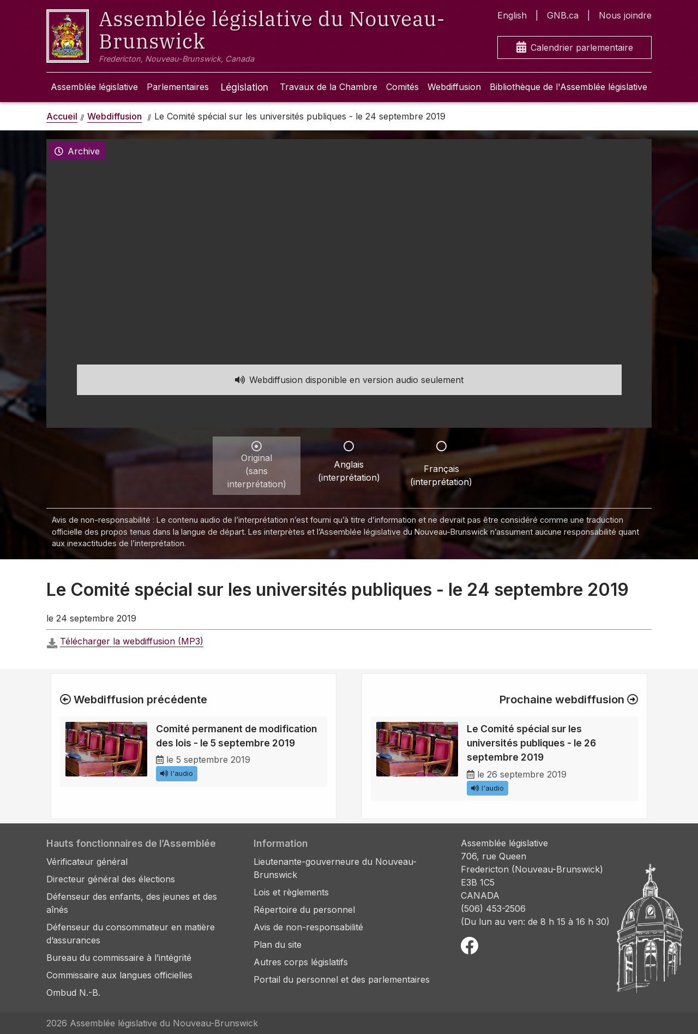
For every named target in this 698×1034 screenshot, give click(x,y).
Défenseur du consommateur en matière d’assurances (130, 934)
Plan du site (278, 944)
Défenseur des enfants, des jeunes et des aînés (131, 903)
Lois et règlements (291, 892)
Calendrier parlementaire (574, 47)
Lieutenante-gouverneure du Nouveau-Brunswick (335, 868)
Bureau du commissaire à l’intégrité (118, 957)
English (512, 15)
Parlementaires (178, 86)
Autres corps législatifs (301, 962)
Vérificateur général (87, 861)
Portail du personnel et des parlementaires (342, 979)
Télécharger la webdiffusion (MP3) (131, 641)
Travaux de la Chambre (328, 86)
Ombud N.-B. (73, 992)
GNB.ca (563, 15)
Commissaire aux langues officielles (119, 975)
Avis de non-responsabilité (308, 927)
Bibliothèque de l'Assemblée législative (568, 86)
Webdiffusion (454, 86)
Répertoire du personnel (304, 909)
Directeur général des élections (110, 879)
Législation (244, 87)
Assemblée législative (94, 86)
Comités (402, 86)
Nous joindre (625, 15)
